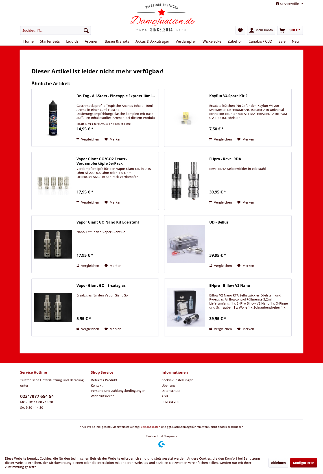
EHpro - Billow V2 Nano (229, 285)
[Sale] (282, 41)
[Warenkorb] (290, 30)
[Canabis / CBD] (260, 41)
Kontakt (97, 385)
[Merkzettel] (240, 30)
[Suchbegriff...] (55, 30)
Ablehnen (278, 463)
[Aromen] (92, 41)
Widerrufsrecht (102, 396)
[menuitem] (55, 30)
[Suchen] (86, 30)
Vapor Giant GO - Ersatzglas (101, 285)
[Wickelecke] (212, 41)
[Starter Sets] (50, 41)
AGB (165, 396)
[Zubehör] (235, 41)
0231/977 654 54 (37, 396)
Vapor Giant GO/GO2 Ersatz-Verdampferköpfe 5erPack (101, 161)
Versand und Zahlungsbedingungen (118, 390)
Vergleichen (87, 139)
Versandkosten (150, 427)
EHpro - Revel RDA (225, 159)
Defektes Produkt (104, 380)
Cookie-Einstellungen (177, 380)
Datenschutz (171, 390)
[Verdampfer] (185, 41)
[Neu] (295, 41)
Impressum (170, 401)
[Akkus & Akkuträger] (152, 41)
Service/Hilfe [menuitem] (288, 4)
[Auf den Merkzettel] (113, 139)
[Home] (28, 41)
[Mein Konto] (261, 30)
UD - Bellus (219, 222)
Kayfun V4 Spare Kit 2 (228, 96)
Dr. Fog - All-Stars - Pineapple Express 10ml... (115, 96)
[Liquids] (72, 41)
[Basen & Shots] (117, 41)
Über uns (168, 385)
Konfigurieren (303, 463)
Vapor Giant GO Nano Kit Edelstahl (107, 222)
